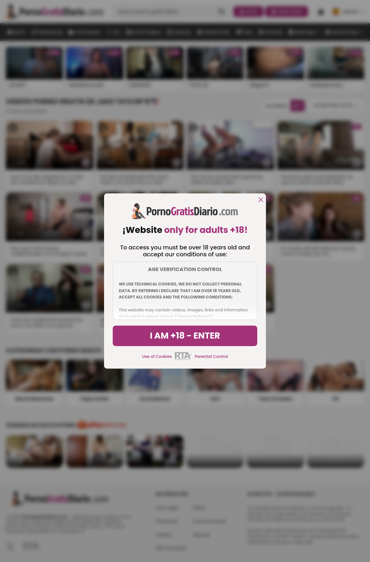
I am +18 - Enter (185, 336)
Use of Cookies (157, 356)
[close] (260, 200)
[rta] (183, 359)
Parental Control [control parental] (211, 356)
